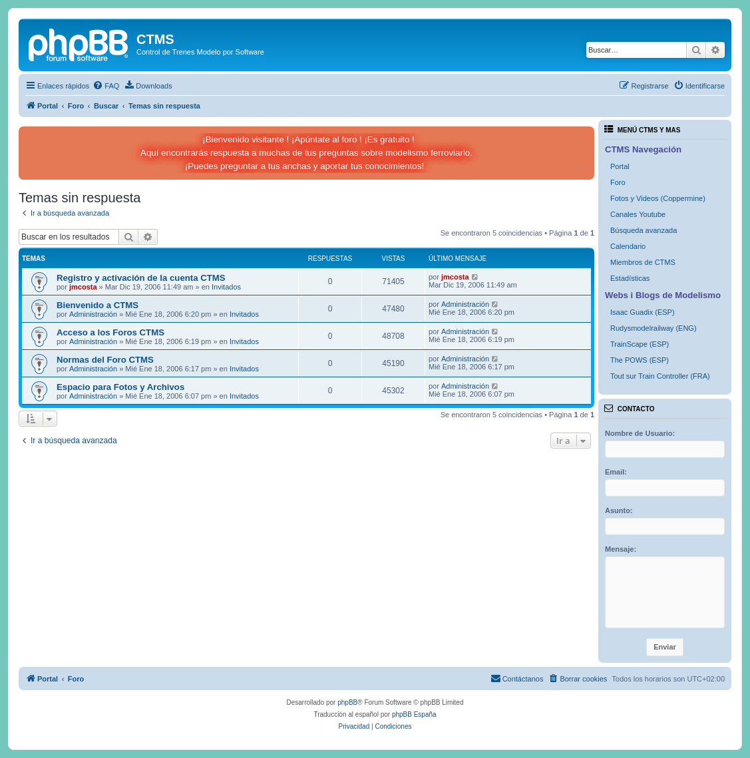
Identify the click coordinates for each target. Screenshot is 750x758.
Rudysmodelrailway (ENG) (653, 328)
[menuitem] (106, 86)
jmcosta (83, 287)
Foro (618, 182)
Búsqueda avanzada (643, 230)
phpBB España (414, 714)
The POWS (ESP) (639, 360)
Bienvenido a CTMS (97, 305)
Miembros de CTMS (642, 262)
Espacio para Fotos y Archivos (120, 387)
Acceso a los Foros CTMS (110, 332)
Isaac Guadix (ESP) (642, 312)
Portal (620, 166)
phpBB (347, 702)
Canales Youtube (637, 214)
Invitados (226, 287)
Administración (93, 314)
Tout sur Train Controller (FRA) (660, 376)
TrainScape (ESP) (639, 344)
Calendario (628, 246)
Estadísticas (630, 278)
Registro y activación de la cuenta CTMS (141, 278)
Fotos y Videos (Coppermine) (657, 198)
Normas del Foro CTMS (105, 360)
